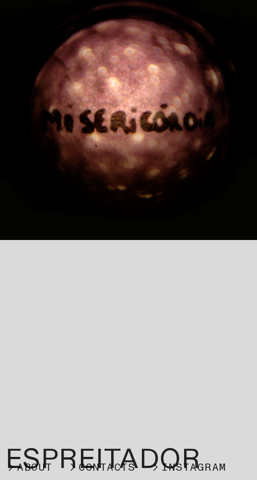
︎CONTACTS (101, 467)
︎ (244, 11)
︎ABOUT (28, 467)
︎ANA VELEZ (51, 11)
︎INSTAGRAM (188, 467)
